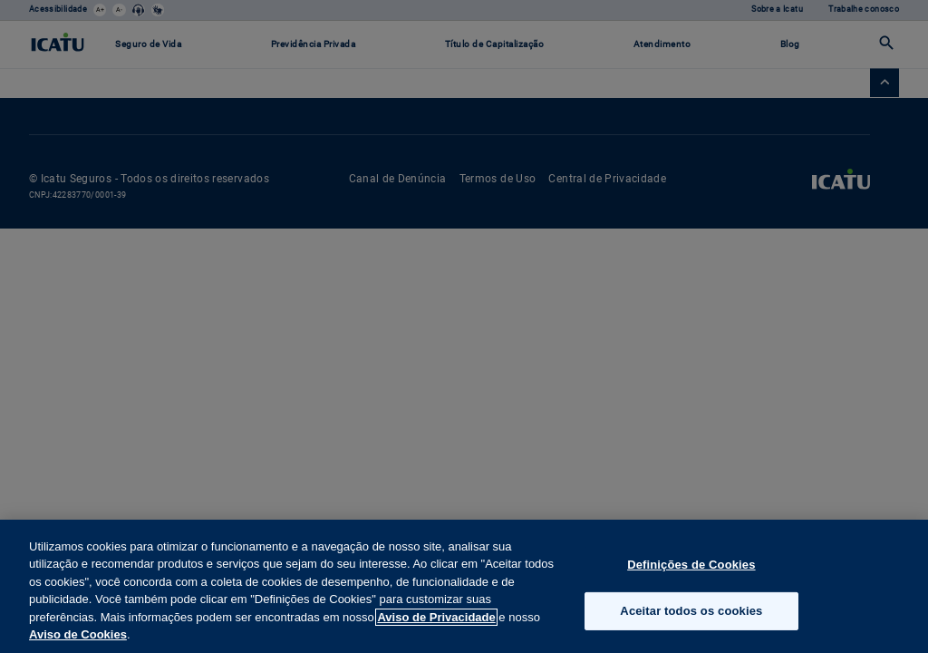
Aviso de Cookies (78, 634)
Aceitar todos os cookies (691, 611)
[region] (464, 586)
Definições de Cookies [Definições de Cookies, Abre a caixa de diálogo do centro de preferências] (691, 564)
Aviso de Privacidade (436, 617)
